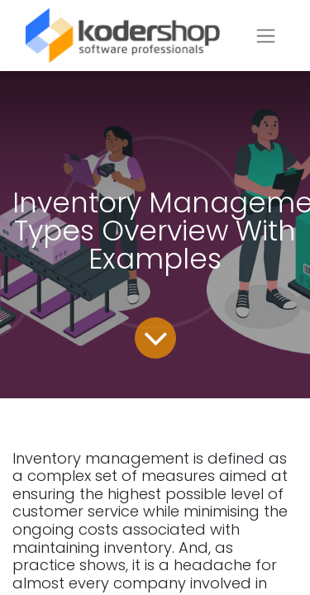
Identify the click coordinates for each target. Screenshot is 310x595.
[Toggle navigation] (265, 36)
